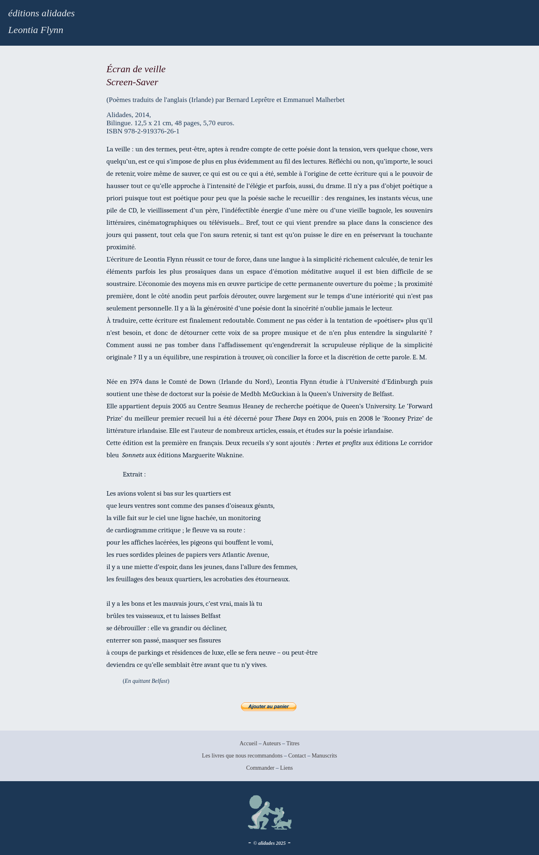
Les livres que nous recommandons (242, 756)
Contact (297, 756)
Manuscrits (324, 756)
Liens (286, 768)
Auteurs (272, 743)
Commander (261, 768)
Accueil (248, 743)
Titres (292, 743)
